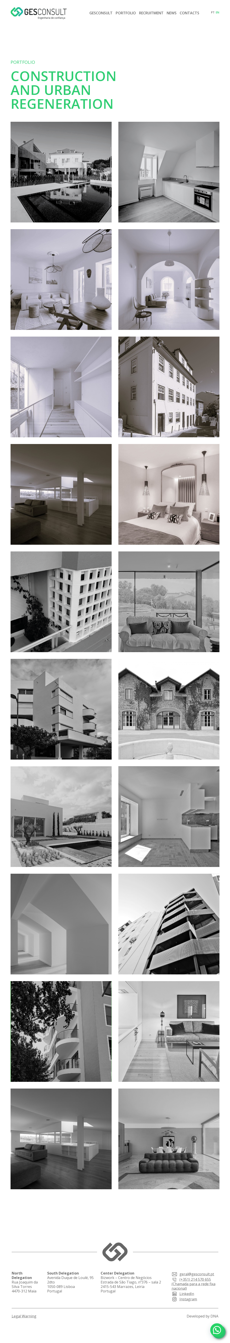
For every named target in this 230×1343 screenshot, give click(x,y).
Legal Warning (24, 1316)
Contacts (189, 13)
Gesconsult (101, 13)
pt (213, 12)
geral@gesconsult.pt (193, 1274)
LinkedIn (183, 1293)
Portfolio (126, 13)
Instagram (184, 1299)
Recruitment (151, 13)
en (217, 12)
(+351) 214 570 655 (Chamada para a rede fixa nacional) (193, 1284)
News (172, 13)
